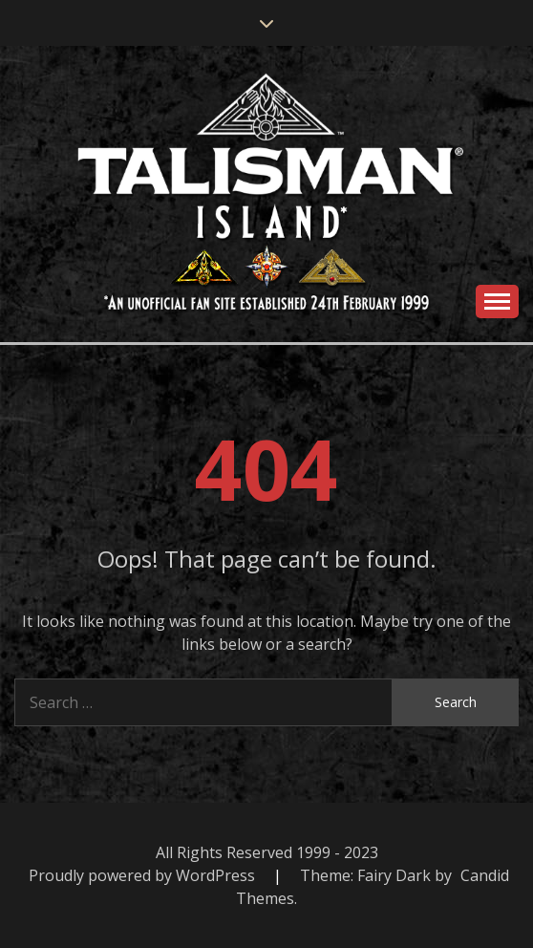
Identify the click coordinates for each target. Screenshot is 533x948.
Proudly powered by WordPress (144, 875)
